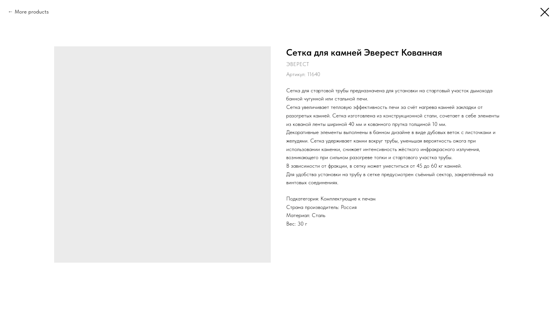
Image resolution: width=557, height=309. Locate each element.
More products (32, 11)
